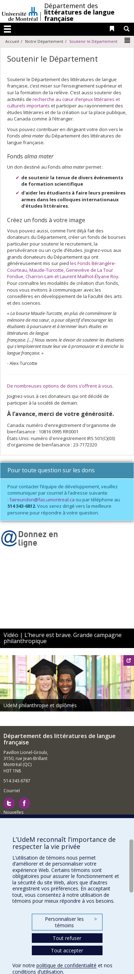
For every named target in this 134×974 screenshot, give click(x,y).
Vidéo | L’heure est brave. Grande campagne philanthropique (63, 638)
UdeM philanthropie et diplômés (40, 705)
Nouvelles (13, 812)
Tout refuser (67, 938)
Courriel (12, 791)
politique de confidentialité (66, 965)
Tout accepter (67, 950)
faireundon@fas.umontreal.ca (42, 499)
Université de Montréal (20, 11)
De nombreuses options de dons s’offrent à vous (59, 386)
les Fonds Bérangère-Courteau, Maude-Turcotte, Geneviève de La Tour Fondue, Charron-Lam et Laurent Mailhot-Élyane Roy (62, 270)
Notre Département (44, 41)
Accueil (12, 41)
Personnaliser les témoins (71, 922)
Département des (79, 12)
